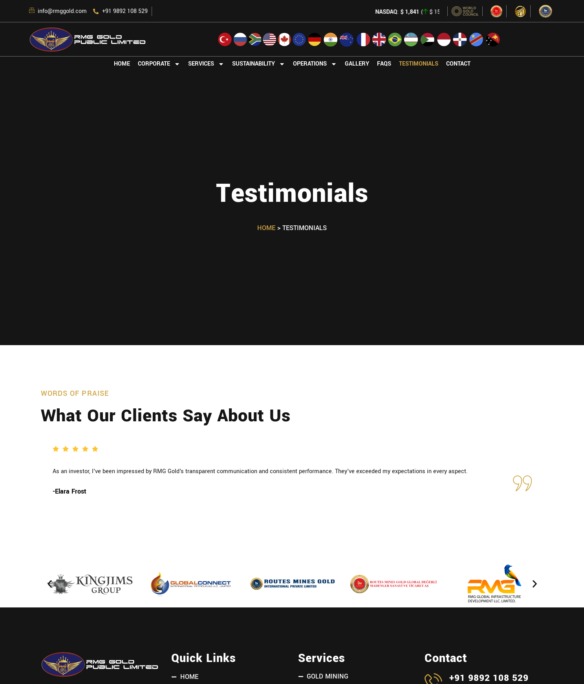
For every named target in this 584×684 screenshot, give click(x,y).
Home (122, 64)
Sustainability (258, 64)
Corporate (159, 64)
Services (206, 64)
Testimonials (418, 64)
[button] (50, 584)
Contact (458, 64)
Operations (315, 64)
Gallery (357, 64)
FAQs (384, 64)
